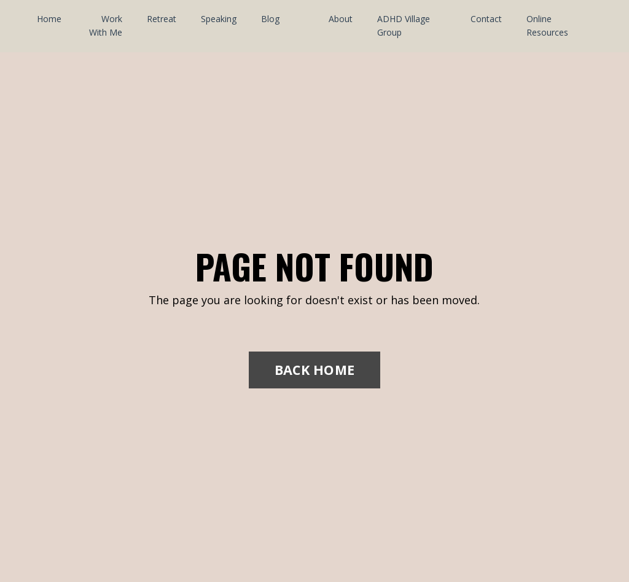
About (341, 19)
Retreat (161, 19)
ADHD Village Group (403, 25)
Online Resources (547, 25)
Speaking (218, 19)
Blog (270, 19)
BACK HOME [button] (314, 370)
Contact (486, 19)
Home (49, 19)
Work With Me (105, 25)
